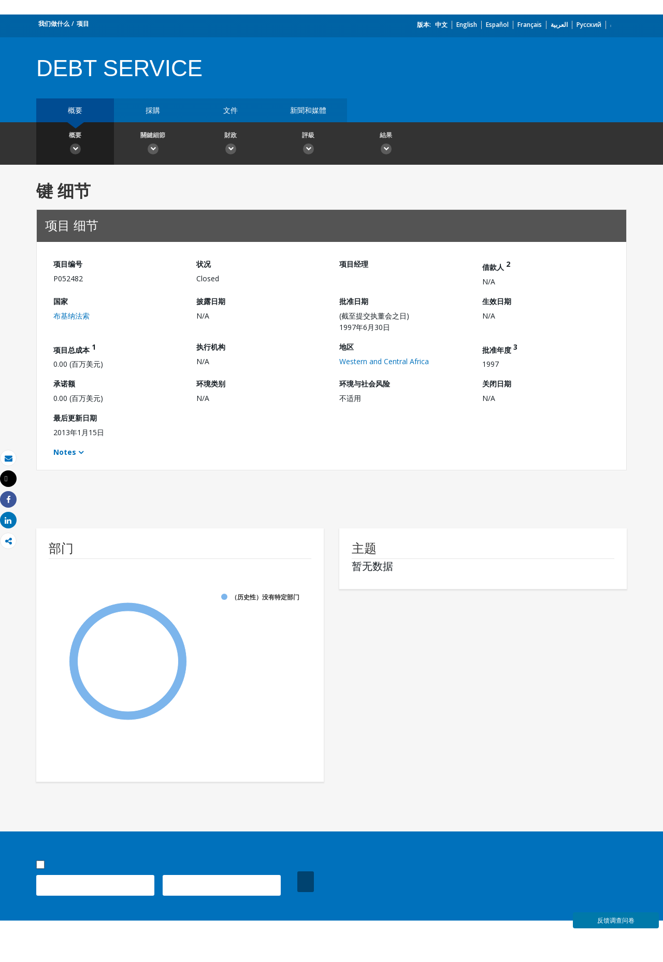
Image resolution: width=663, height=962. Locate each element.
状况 (203, 264)
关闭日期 (496, 384)
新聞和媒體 (308, 110)
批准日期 (353, 301)
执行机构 (210, 347)
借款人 (496, 265)
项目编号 (67, 264)
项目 (83, 23)
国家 (60, 301)
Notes (64, 452)
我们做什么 (53, 23)
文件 (230, 110)
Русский (588, 24)
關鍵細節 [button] (152, 145)
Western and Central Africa (384, 361)
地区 (346, 347)
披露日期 (210, 301)
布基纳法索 (71, 316)
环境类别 (210, 384)
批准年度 (499, 348)
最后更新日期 (75, 418)
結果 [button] (385, 145)
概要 (75, 110)
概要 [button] (75, 145)
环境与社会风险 (364, 384)
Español (497, 24)
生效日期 (496, 301)
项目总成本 (74, 348)
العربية (559, 24)
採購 (153, 110)
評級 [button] (308, 145)
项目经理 (353, 264)
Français (529, 24)
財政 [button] (230, 145)
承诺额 (64, 384)
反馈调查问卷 (616, 920)
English (466, 24)
